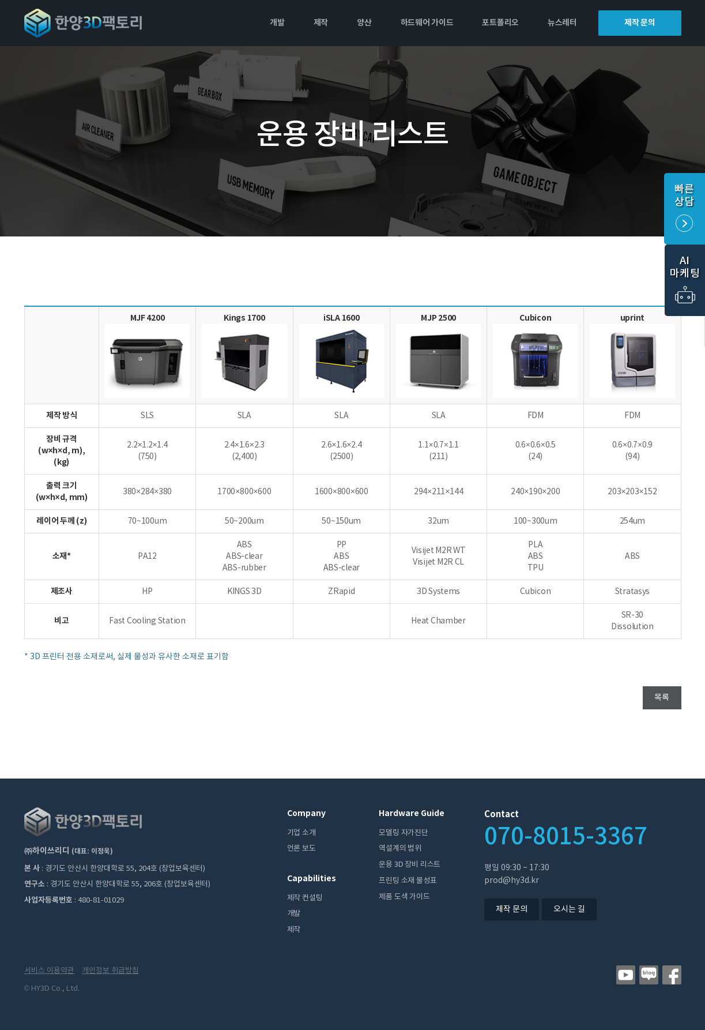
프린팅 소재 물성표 (407, 881)
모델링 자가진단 (403, 833)
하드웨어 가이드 (427, 23)
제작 (321, 23)
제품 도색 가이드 (404, 897)
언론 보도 (301, 848)
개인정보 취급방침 (110, 971)
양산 (364, 23)
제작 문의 (639, 23)
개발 (277, 23)
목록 (661, 697)
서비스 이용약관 (49, 971)
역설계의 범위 (400, 848)
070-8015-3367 (565, 837)
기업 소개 (301, 833)
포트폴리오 (500, 23)
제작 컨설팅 (305, 898)
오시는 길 (569, 909)
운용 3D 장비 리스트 (409, 864)
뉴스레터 (562, 23)
